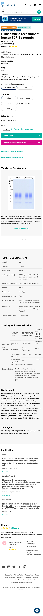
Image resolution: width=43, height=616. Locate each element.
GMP (25, 88)
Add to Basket (8, 136)
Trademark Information (24, 577)
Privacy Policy (18, 575)
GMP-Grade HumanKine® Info (12, 151)
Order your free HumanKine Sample (15, 142)
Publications (7, 44)
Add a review (15, 528)
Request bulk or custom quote (23, 129)
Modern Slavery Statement (26, 580)
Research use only (9, 88)
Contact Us (8, 575)
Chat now (37, 19)
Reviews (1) (5, 46)
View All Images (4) (21, 229)
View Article (6, 472)
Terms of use (29, 575)
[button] (37, 610)
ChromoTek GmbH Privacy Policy (21, 582)
